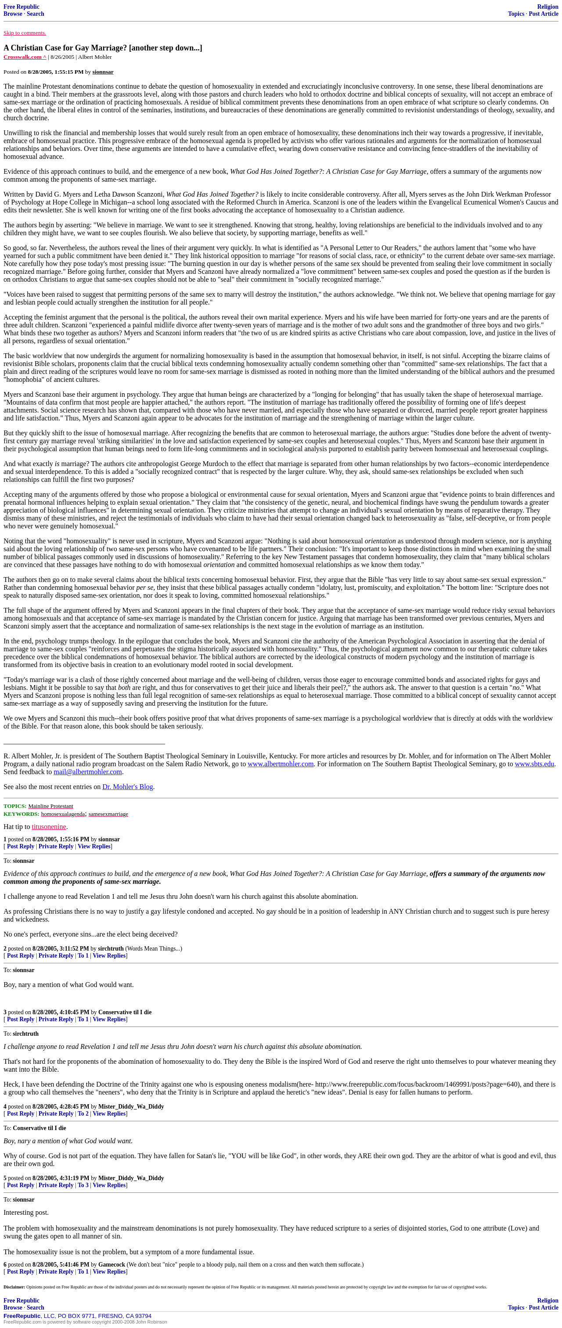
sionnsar (109, 839)
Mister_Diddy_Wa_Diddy (131, 1106)
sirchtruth (111, 948)
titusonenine (49, 826)
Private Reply (56, 846)
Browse (13, 14)
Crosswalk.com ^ (25, 57)
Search (35, 14)
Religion (547, 7)
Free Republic (22, 7)
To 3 (83, 1185)
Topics (516, 14)
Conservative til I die (124, 1012)
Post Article (543, 14)
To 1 (83, 955)
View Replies (94, 846)
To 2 (83, 1113)
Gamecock (111, 1264)
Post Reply (20, 846)
